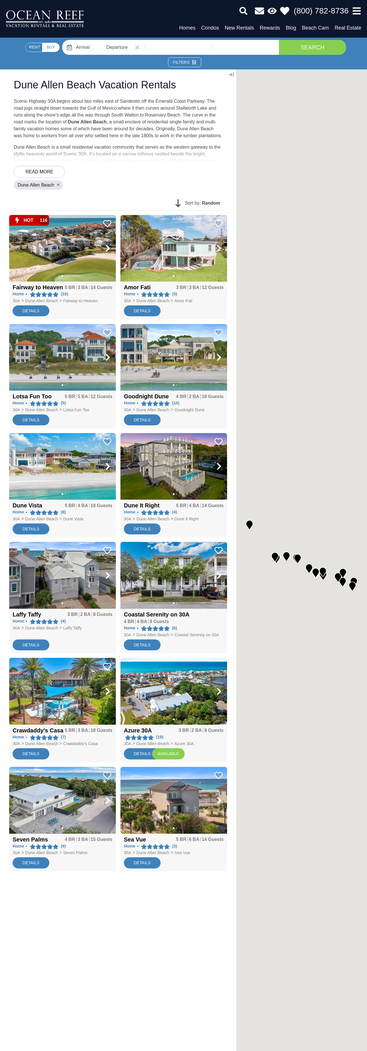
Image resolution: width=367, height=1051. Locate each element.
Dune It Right (187, 519)
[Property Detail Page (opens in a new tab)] (62, 248)
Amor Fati (183, 300)
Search (312, 47)
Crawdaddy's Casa (80, 743)
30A (16, 300)
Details (30, 311)
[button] (17, 248)
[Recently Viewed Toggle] (272, 10)
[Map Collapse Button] (231, 74)
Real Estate (348, 28)
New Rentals (239, 28)
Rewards (270, 28)
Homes (187, 28)
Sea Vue (182, 852)
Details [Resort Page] (142, 753)
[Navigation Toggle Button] (356, 10)
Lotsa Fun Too (76, 410)
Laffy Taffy (72, 628)
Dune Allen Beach (41, 300)
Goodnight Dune (190, 410)
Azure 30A (184, 743)
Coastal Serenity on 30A (197, 635)
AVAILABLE (168, 753)
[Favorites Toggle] (284, 10)
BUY (51, 47)
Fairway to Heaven (80, 300)
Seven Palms (75, 852)
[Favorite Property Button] (106, 222)
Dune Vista (73, 519)
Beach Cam (315, 28)
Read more (39, 171)
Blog (291, 28)
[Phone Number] (321, 11)
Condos (210, 28)
